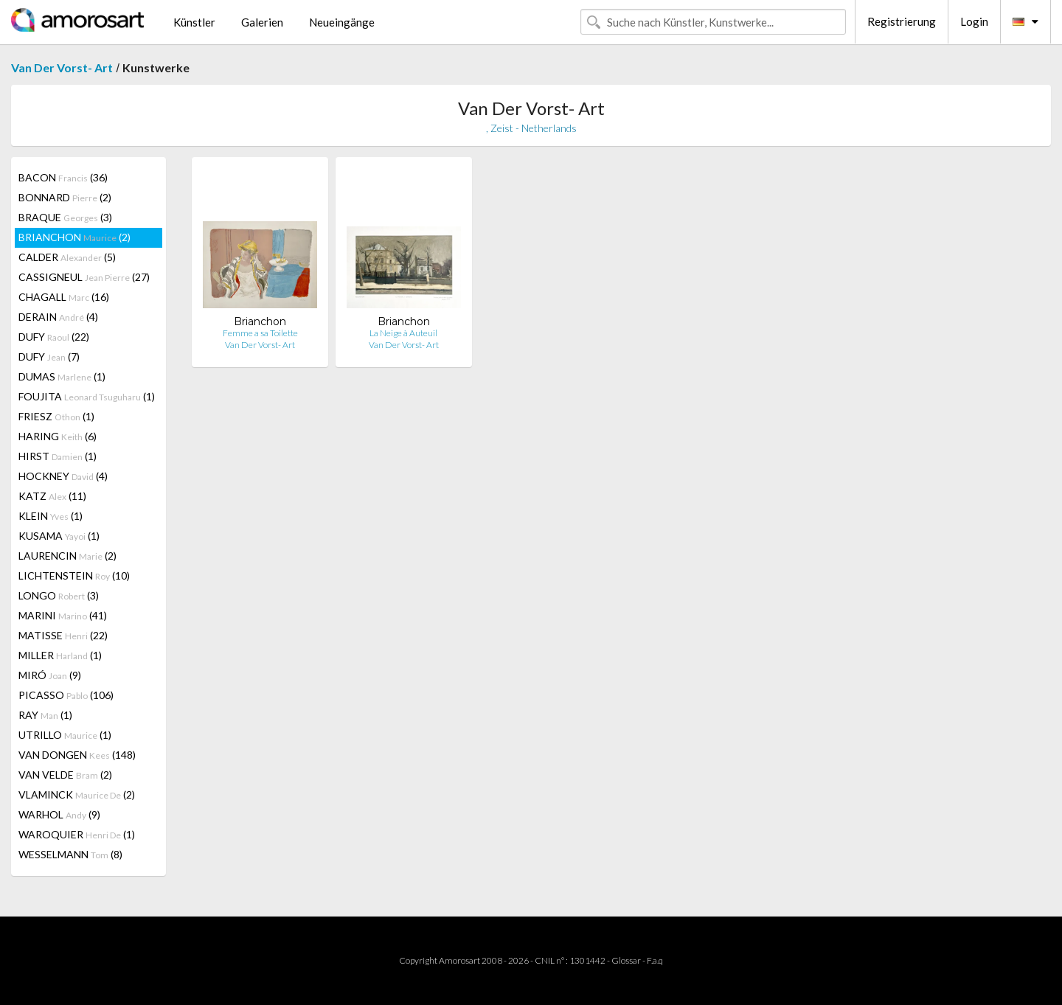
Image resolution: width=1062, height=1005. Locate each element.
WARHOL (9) (59, 814)
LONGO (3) (58, 595)
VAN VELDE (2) (65, 774)
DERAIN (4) (58, 316)
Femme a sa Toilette (260, 332)
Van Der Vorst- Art (62, 67)
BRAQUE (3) (65, 217)
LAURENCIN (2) (67, 555)
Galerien (262, 22)
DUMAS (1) (61, 376)
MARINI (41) (62, 615)
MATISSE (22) (63, 635)
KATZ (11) (52, 496)
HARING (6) (57, 436)
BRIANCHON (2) (74, 237)
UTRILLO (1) (64, 734)
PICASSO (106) (66, 695)
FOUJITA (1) (86, 396)
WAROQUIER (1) (76, 834)
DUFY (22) (53, 336)
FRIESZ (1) (56, 416)
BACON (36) (63, 177)
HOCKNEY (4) (63, 476)
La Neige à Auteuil (403, 332)
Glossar (626, 960)
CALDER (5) (67, 257)
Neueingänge (342, 22)
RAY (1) (45, 715)
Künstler (194, 22)
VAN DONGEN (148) (77, 754)
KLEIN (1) (50, 516)
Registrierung (901, 21)
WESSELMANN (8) (70, 854)
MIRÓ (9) (49, 675)
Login (974, 21)
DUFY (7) (49, 356)
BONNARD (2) (64, 197)
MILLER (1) (60, 655)
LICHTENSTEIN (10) (74, 575)
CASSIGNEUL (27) (84, 277)
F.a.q (655, 960)
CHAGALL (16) (63, 297)
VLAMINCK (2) (76, 794)
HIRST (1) (57, 456)
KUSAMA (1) (59, 535)
